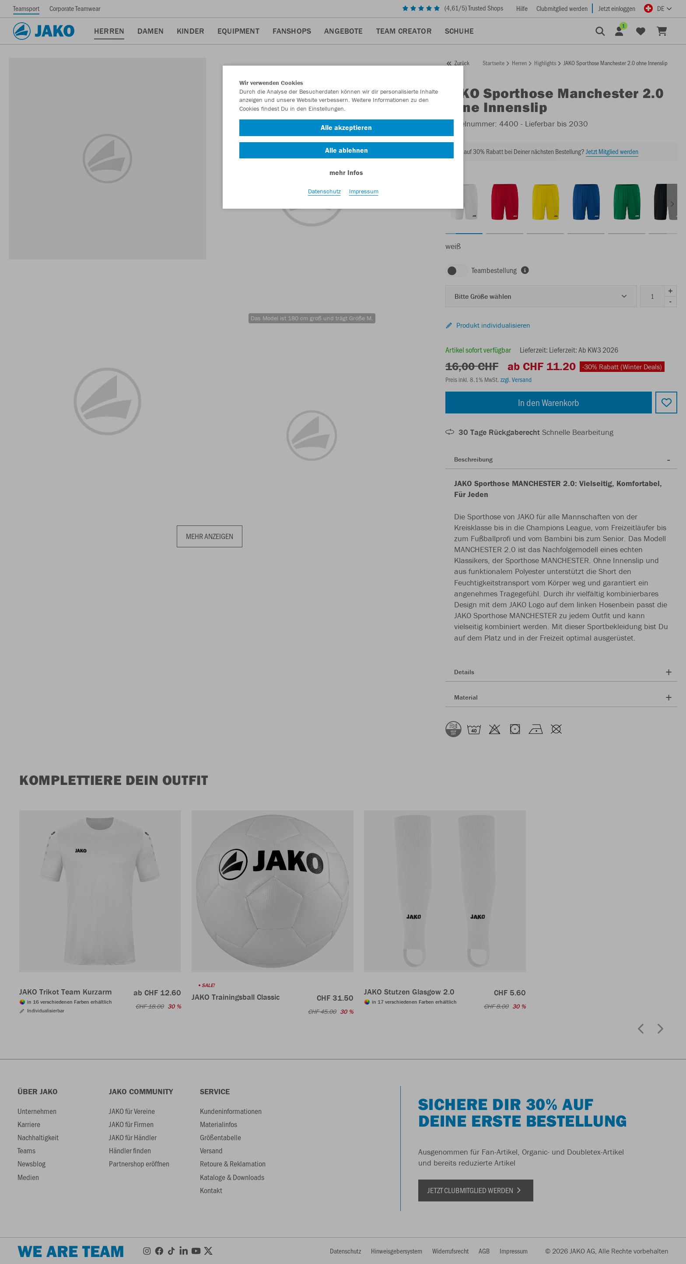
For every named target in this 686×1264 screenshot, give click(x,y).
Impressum (363, 193)
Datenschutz (324, 193)
